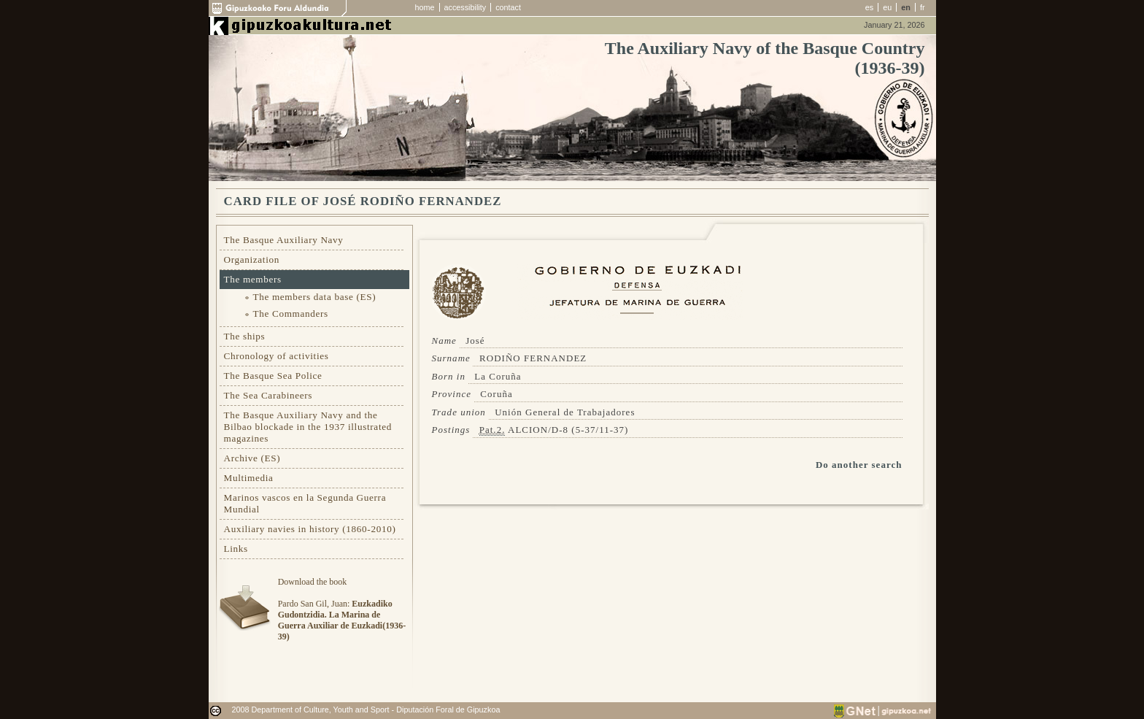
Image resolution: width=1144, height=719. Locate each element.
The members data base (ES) (314, 296)
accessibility (465, 7)
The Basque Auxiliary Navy (284, 239)
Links (236, 548)
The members (253, 279)
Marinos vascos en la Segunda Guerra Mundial (305, 503)
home (425, 7)
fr (922, 7)
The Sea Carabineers (268, 395)
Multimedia (249, 477)
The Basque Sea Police (273, 375)
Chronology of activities (276, 355)
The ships (245, 336)
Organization (252, 259)
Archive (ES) (252, 458)
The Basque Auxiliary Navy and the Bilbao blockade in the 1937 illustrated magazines (308, 427)
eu (887, 7)
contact (508, 7)
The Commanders (290, 313)
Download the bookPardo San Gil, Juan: (342, 609)
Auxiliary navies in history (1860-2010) (310, 528)
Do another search (859, 464)
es (869, 7)
